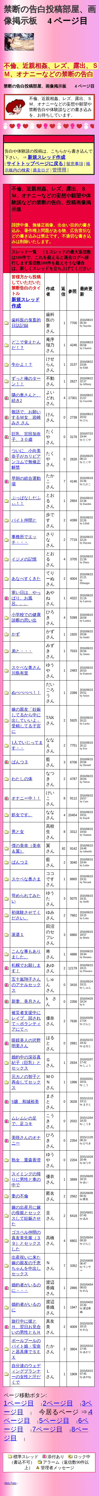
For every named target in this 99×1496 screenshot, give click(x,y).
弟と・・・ (21, 651)
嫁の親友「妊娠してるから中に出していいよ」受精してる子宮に (26, 720)
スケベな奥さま (26, 879)
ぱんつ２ (19, 862)
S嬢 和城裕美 (25, 1101)
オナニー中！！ (26, 798)
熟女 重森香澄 (26, 1160)
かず (15, 634)
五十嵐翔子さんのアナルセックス (26, 985)
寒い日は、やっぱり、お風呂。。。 (26, 598)
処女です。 (21, 815)
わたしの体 (21, 779)
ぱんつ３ (19, 762)
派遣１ (17, 934)
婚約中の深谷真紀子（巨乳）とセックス (26, 1062)
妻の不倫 (19, 1196)
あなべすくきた (26, 578)
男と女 (17, 831)
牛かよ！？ (21, 364)
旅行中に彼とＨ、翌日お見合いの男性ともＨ (26, 1326)
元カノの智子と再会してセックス (26, 1082)
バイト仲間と (24, 520)
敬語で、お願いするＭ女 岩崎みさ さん (26, 417)
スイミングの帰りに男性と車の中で (26, 1179)
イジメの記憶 (24, 559)
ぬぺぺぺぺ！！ (26, 692)
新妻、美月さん (26, 1001)
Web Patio (10, 1483)
